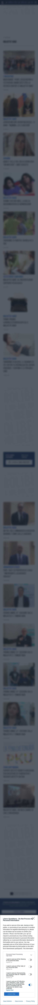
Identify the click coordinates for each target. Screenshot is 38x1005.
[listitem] (19, 955)
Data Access (19, 1001)
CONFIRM (11, 994)
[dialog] (19, 960)
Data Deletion (7, 1001)
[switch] (30, 960)
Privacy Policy (30, 1001)
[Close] (34, 919)
